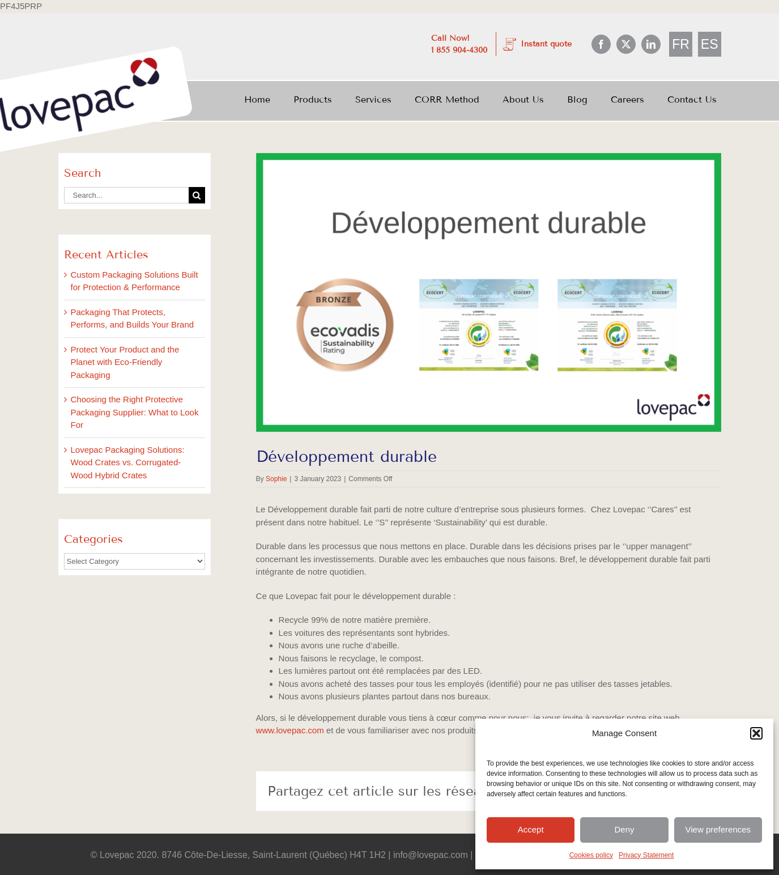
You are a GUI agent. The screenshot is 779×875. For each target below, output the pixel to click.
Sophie (276, 479)
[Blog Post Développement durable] (488, 292)
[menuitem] (680, 44)
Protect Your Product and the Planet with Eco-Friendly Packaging (125, 362)
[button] (756, 733)
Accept (531, 829)
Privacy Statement (646, 855)
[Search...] (126, 195)
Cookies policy (591, 855)
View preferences (718, 829)
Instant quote (546, 44)
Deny (624, 829)
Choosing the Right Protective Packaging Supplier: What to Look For (135, 412)
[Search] (197, 195)
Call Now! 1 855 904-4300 (459, 44)
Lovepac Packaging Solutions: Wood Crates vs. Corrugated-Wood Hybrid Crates (128, 462)
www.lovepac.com (290, 730)
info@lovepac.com (431, 855)
